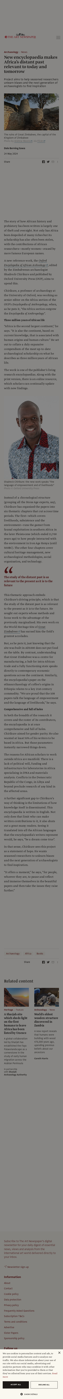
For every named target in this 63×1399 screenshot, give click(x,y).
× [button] (59, 1353)
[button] (30, 1394)
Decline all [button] (44, 1384)
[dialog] (31, 1374)
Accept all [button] (16, 1384)
